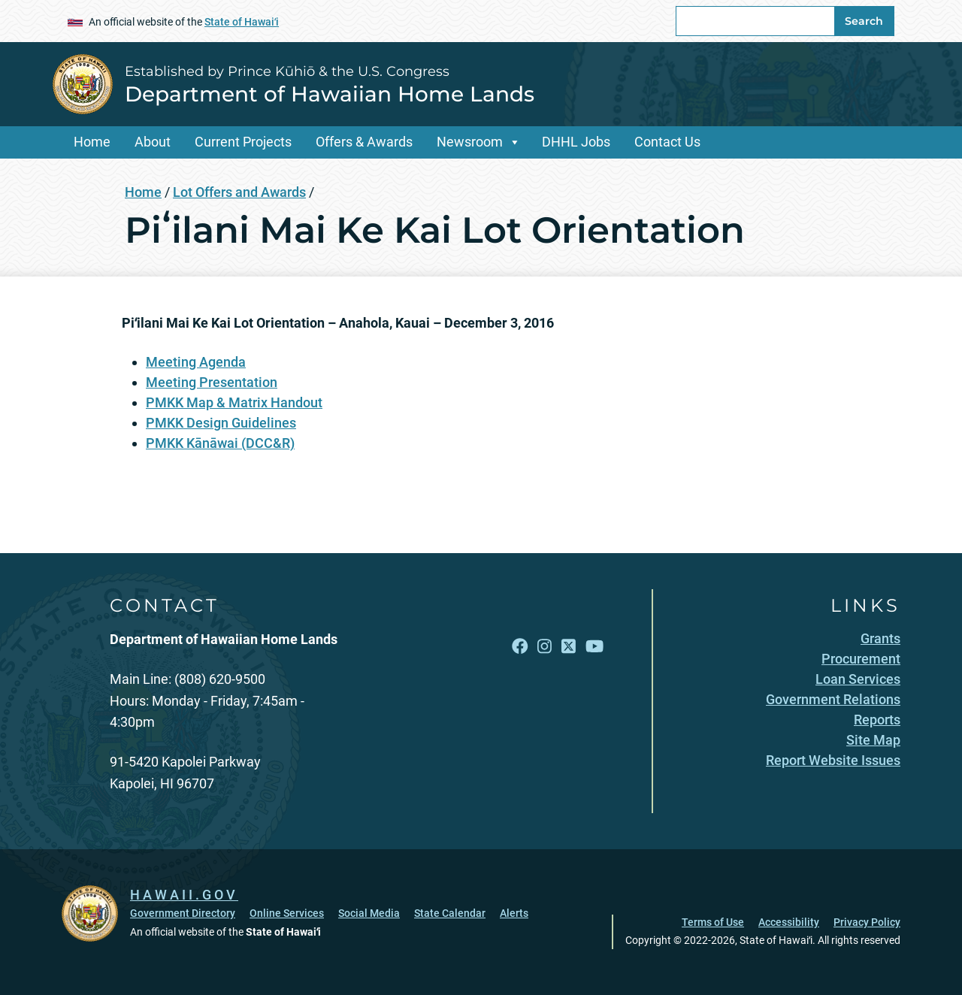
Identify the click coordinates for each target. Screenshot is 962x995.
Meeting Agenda (196, 362)
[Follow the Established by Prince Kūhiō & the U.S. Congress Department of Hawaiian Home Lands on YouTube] (594, 646)
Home (92, 142)
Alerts (514, 913)
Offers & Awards (364, 142)
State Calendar (450, 913)
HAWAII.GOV (184, 895)
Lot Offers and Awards (239, 192)
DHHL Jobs (576, 142)
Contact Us (667, 142)
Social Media (369, 913)
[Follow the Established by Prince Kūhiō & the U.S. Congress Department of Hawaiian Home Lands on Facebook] (520, 646)
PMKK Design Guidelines (221, 423)
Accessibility (788, 922)
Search (864, 21)
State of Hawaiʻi (241, 22)
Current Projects (243, 142)
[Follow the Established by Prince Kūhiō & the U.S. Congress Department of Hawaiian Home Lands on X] (568, 646)
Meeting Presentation (211, 382)
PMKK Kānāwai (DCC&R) (220, 443)
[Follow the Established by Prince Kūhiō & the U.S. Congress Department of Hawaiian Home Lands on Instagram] (544, 646)
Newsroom (470, 142)
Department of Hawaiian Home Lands (329, 94)
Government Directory (182, 913)
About (153, 142)
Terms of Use (713, 922)
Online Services (287, 913)
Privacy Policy (866, 922)
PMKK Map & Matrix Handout (234, 402)
